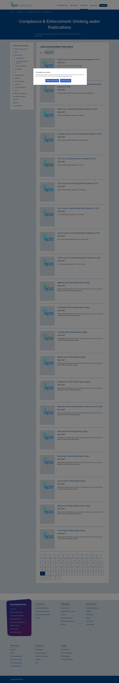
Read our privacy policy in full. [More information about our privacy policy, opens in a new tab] (65, 76)
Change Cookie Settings (52, 80)
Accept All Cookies (65, 80)
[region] (60, 76)
